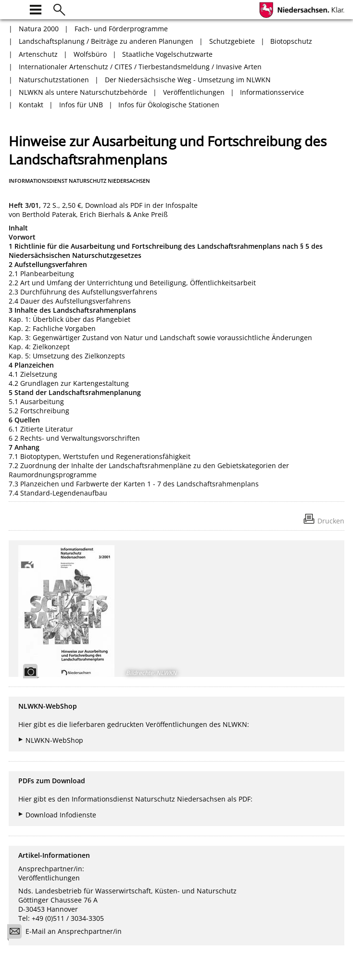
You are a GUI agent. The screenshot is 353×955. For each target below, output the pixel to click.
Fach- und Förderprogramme (121, 28)
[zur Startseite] (14, 8)
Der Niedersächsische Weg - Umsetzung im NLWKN (188, 79)
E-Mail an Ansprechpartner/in (67, 933)
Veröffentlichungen (194, 92)
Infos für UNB (81, 104)
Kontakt (31, 104)
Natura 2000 (39, 28)
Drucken (330, 520)
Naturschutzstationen (54, 79)
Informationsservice (272, 92)
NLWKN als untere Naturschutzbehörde (83, 92)
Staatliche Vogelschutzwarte (167, 54)
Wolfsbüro (90, 54)
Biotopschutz (291, 41)
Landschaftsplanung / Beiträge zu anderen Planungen (106, 41)
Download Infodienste (60, 814)
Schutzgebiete (232, 41)
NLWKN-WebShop (54, 740)
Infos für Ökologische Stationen (168, 104)
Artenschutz (38, 54)
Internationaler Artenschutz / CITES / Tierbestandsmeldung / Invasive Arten (140, 66)
